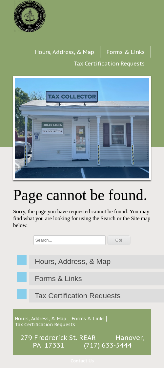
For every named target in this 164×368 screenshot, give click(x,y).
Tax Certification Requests (109, 63)
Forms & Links (126, 52)
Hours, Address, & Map (64, 52)
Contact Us (82, 361)
